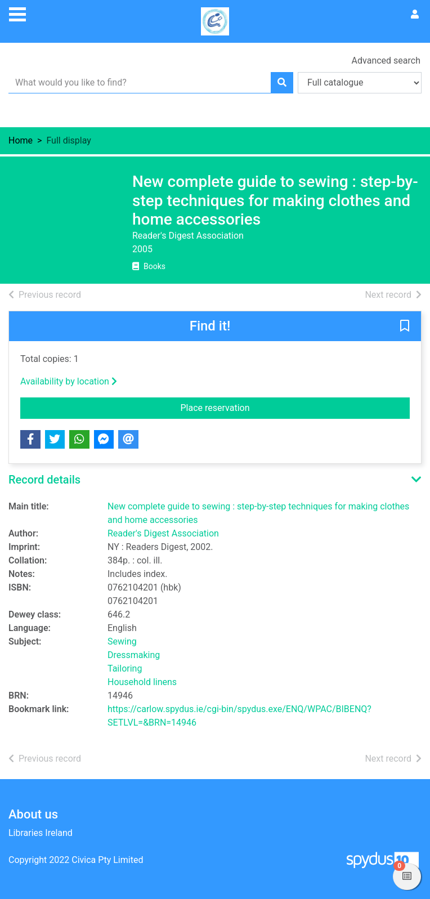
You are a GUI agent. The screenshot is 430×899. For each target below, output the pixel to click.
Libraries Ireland (40, 833)
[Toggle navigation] (17, 13)
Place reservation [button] (295, 407)
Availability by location (68, 381)
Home (20, 140)
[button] (405, 326)
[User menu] (414, 15)
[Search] (282, 82)
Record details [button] (44, 479)
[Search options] (360, 82)
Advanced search (386, 60)
